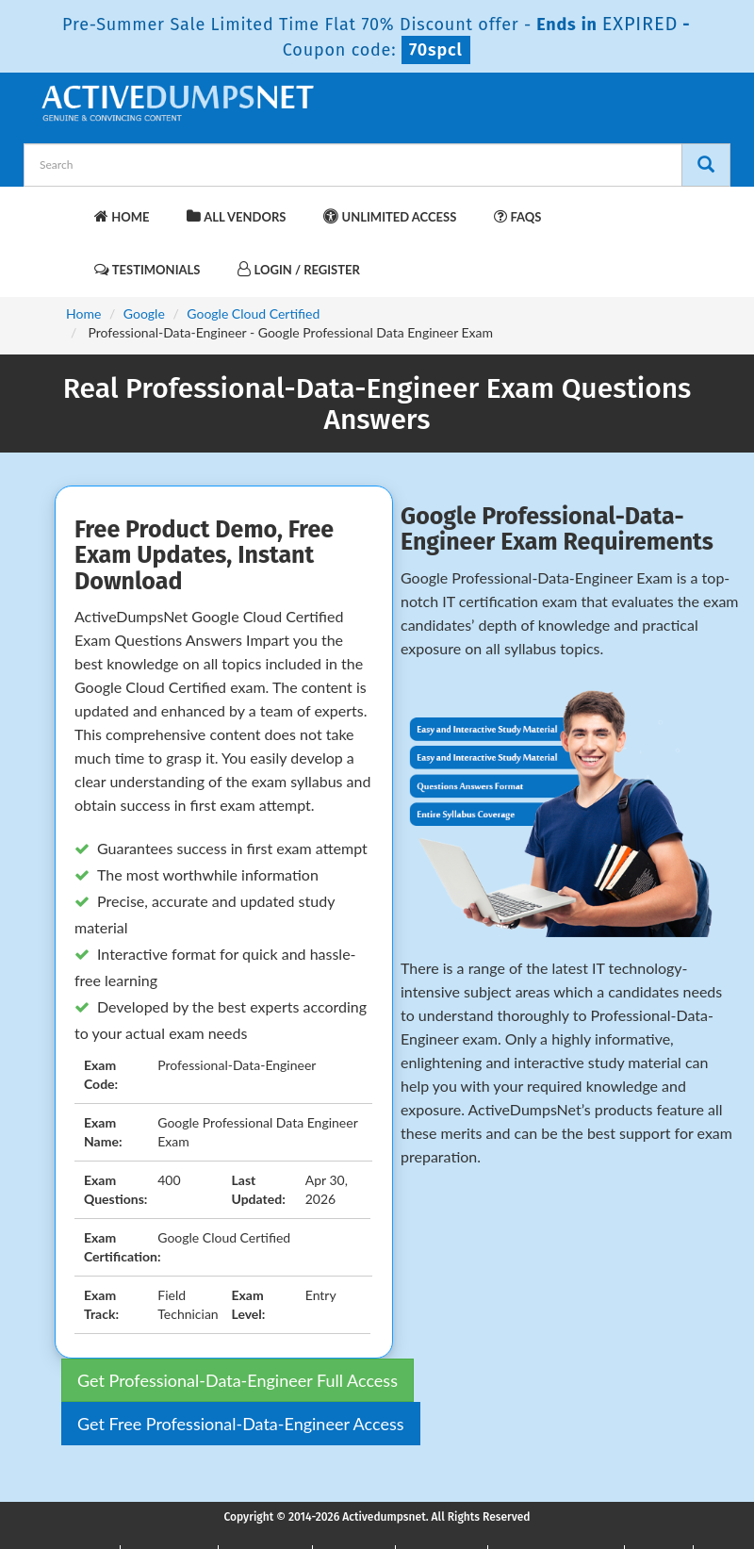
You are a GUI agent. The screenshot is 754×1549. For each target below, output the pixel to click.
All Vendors (236, 216)
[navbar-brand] (61, 207)
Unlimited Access (389, 216)
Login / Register (298, 269)
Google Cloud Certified (253, 313)
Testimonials (147, 269)
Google (144, 313)
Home (121, 216)
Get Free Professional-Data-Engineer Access (240, 1423)
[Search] (705, 165)
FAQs (517, 216)
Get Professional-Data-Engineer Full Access (237, 1380)
